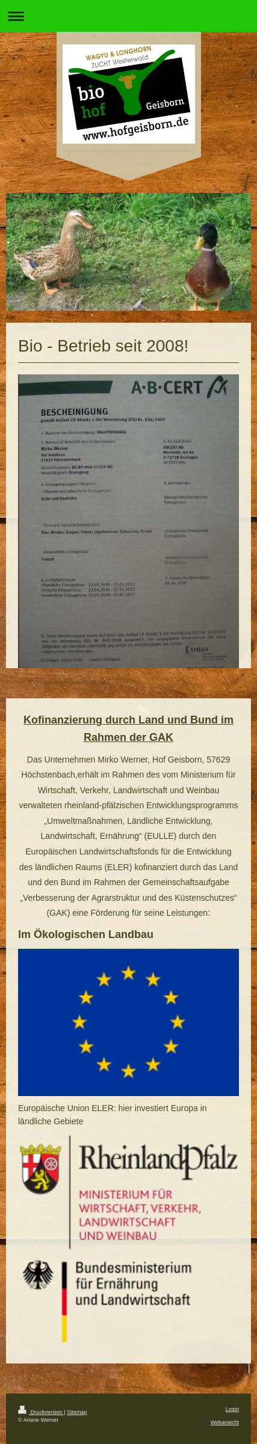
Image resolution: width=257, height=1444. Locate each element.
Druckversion (41, 1412)
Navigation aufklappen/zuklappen (128, 16)
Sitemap (77, 1412)
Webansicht (225, 1422)
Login (232, 1409)
